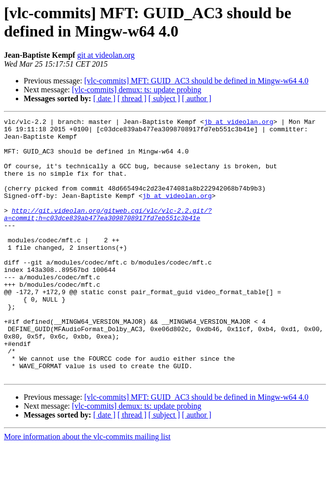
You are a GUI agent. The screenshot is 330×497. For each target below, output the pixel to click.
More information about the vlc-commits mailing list (87, 488)
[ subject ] (164, 98)
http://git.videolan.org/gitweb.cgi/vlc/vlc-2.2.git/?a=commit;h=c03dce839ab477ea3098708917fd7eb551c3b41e (108, 234)
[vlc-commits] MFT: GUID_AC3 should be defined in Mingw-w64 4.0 (196, 80)
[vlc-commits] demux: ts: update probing (136, 89)
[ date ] (104, 98)
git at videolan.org (106, 55)
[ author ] (197, 98)
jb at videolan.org (238, 122)
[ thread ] (132, 98)
